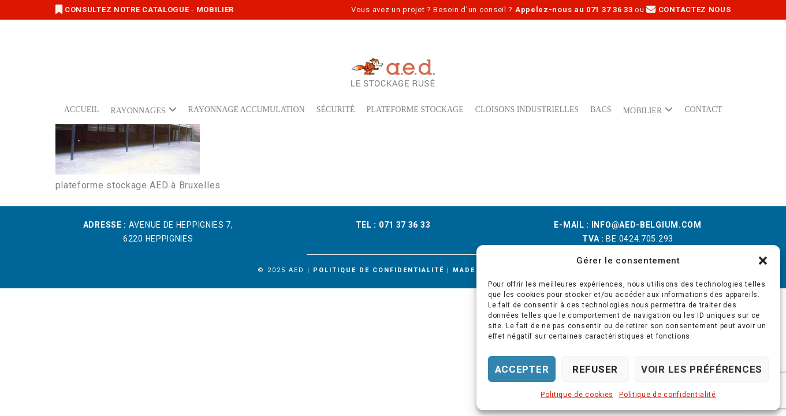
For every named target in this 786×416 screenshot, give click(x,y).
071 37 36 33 (404, 224)
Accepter (522, 369)
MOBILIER (215, 9)
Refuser (595, 369)
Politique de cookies (577, 395)
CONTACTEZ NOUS (688, 9)
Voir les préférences (701, 369)
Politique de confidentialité (667, 395)
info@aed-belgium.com (646, 224)
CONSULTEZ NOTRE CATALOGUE (123, 9)
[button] (763, 260)
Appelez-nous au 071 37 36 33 (574, 9)
